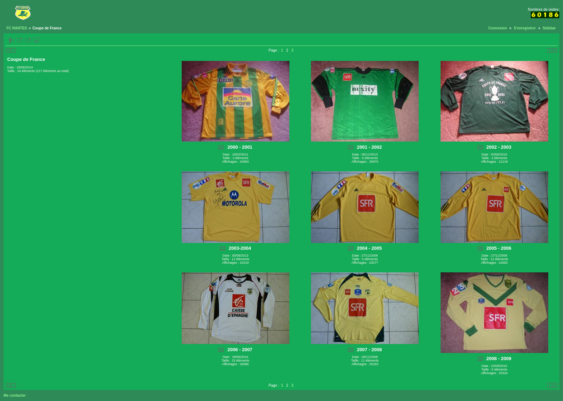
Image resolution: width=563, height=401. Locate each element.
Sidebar (549, 28)
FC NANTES (16, 28)
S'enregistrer (525, 28)
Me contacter (15, 395)
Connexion (497, 28)
